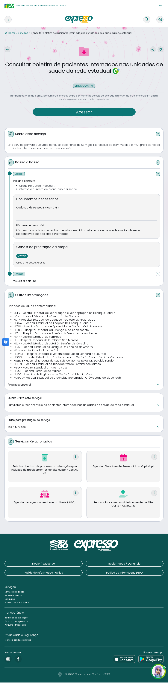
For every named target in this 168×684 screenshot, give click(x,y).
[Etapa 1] (19, 175)
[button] (41, 6)
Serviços (23, 33)
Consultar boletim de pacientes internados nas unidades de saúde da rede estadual (81, 33)
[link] (8, 660)
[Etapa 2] (19, 275)
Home (10, 33)
